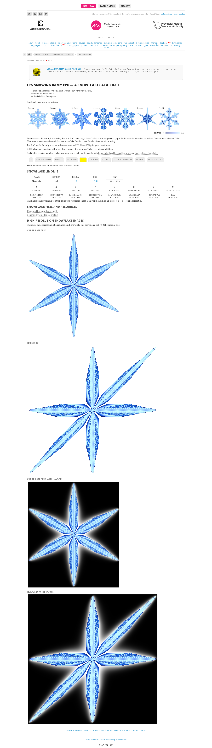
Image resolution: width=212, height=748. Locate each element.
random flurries (135, 138)
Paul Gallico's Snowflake (146, 152)
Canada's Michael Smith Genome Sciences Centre (115, 730)
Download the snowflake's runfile (42, 211)
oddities (94, 159)
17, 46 (95, 181)
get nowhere (166, 14)
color (60, 43)
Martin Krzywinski (74, 730)
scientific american (123, 159)
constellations (70, 43)
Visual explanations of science (64, 69)
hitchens (154, 43)
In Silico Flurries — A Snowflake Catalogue (54, 54)
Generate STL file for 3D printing (42, 214)
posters (105, 159)
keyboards (177, 43)
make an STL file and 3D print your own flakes (88, 145)
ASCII (37, 43)
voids (162, 45)
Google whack (91, 739)
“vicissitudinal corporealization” (112, 739)
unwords (154, 45)
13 (75, 181)
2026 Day (88, 6)
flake (83, 159)
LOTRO (45, 45)
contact (87, 730)
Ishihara (163, 43)
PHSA (143, 730)
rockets (103, 45)
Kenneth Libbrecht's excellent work (114, 152)
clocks (53, 43)
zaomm (106, 47)
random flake (40, 165)
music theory (56, 45)
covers (82, 43)
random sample (43, 159)
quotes (84, 45)
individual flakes (173, 138)
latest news (107, 6)
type (146, 45)
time (131, 45)
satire (111, 45)
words (169, 45)
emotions (117, 43)
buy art (125, 6)
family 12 (79, 141)
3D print (140, 159)
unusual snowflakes (51, 141)
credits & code (155, 159)
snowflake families (152, 138)
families (59, 159)
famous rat (129, 43)
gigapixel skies (142, 43)
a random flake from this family (64, 165)
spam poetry (121, 45)
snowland (72, 159)
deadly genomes (94, 43)
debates (108, 43)
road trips (93, 45)
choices (44, 43)
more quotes (179, 14)
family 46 (92, 141)
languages (35, 45)
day (31, 43)
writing (177, 45)
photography (73, 45)
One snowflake (84, 54)
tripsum (138, 45)
